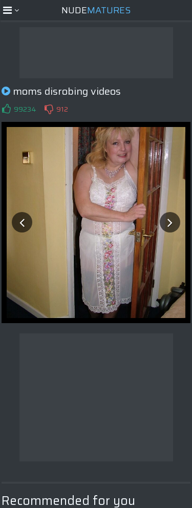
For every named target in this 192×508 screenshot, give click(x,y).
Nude (96, 10)
